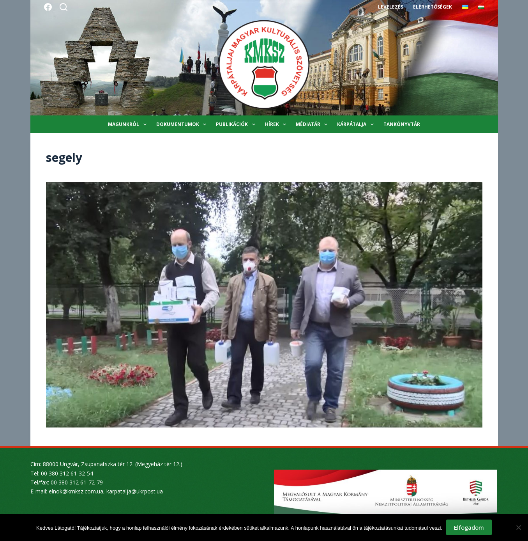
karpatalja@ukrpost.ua (134, 491)
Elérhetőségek (432, 7)
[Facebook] (48, 7)
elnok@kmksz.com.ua (76, 491)
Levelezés (390, 7)
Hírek (277, 124)
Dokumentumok (182, 124)
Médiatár (313, 124)
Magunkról (128, 124)
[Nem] (518, 527)
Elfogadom (469, 527)
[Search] (63, 7)
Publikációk (237, 124)
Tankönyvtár (401, 124)
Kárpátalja (356, 124)
